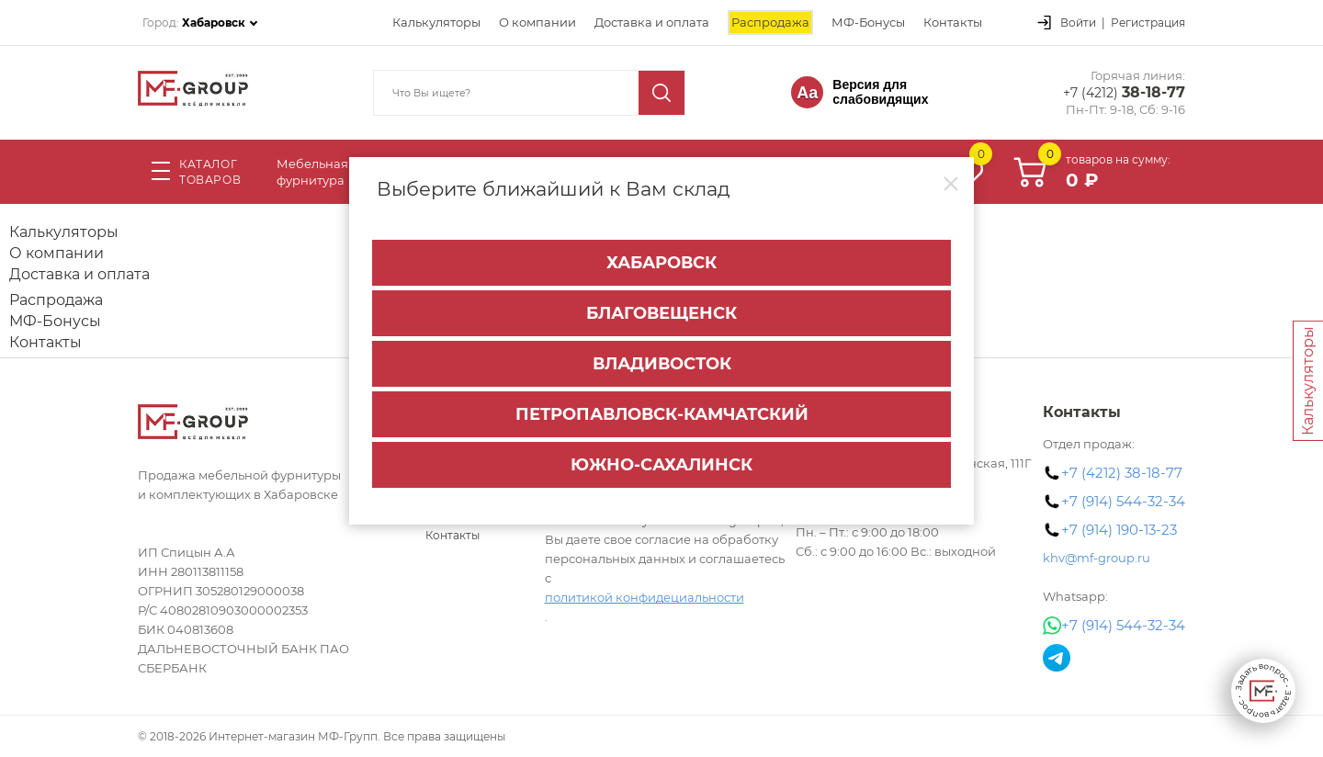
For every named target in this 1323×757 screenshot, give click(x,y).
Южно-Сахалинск (661, 465)
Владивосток (662, 364)
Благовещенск (661, 313)
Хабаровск (661, 263)
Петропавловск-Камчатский (661, 414)
